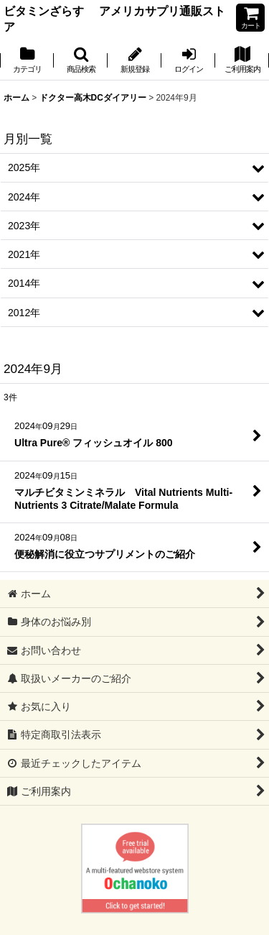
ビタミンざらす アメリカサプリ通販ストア (114, 18)
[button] (81, 61)
